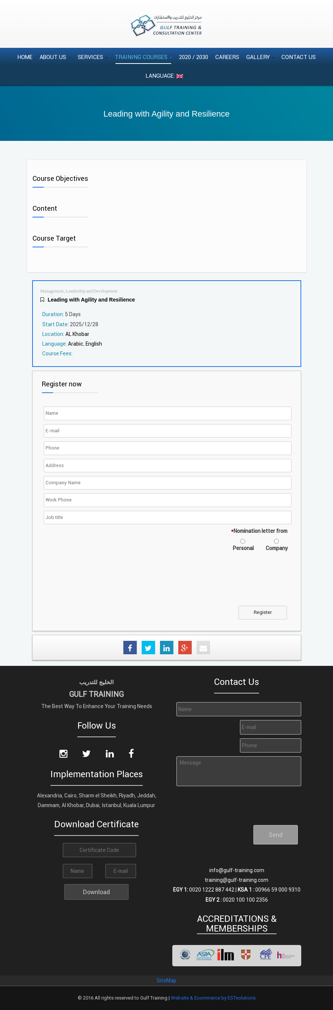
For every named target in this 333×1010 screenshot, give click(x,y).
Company (277, 548)
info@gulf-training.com (236, 870)
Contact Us (298, 57)
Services (93, 57)
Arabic (75, 343)
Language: (166, 75)
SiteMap (166, 980)
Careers (227, 57)
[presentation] (102, 583)
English (94, 343)
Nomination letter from (259, 531)
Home (25, 57)
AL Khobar (77, 334)
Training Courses (143, 57)
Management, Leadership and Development (79, 291)
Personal (243, 548)
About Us (55, 57)
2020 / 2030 (193, 57)
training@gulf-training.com (236, 880)
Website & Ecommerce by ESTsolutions (213, 998)
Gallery (260, 57)
